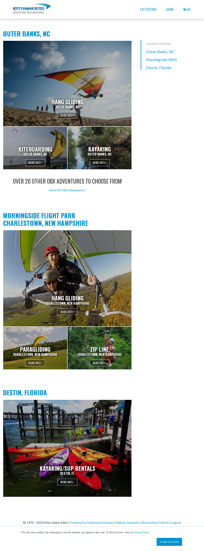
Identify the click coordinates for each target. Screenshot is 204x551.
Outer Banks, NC (160, 51)
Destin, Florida (158, 67)
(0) (186, 9)
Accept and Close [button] (169, 541)
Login (169, 9)
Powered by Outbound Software (92, 522)
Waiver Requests (127, 522)
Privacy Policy (141, 532)
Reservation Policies (155, 522)
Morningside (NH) (161, 59)
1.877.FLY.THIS (148, 9)
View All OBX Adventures (67, 190)
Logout (176, 522)
